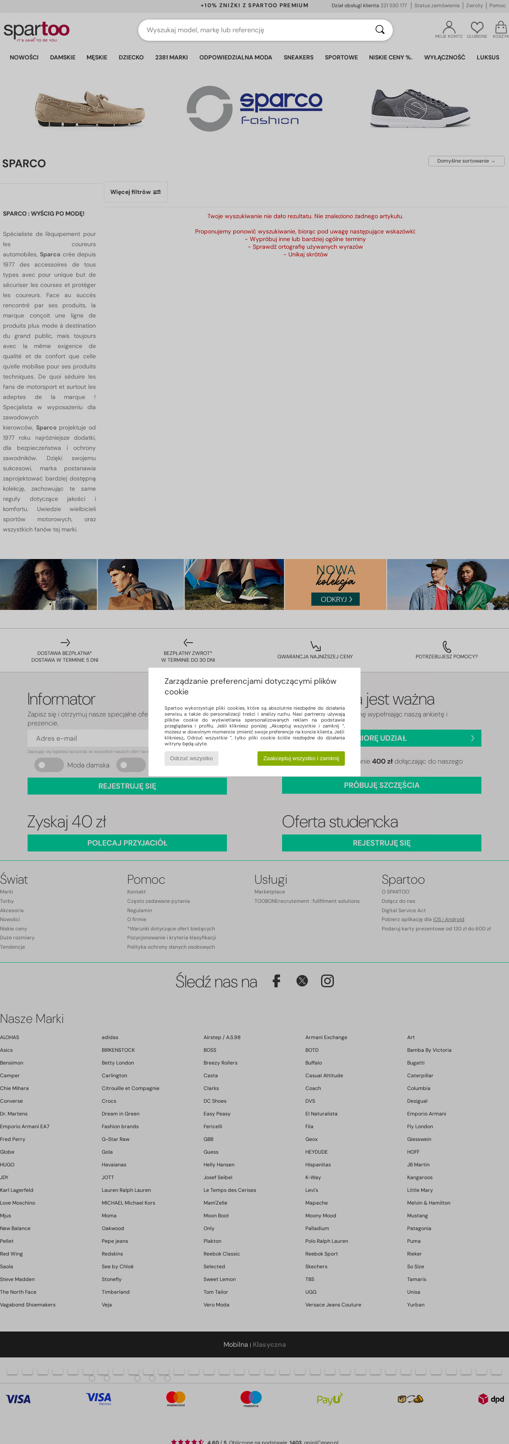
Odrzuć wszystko (191, 758)
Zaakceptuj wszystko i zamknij (301, 758)
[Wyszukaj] (380, 30)
